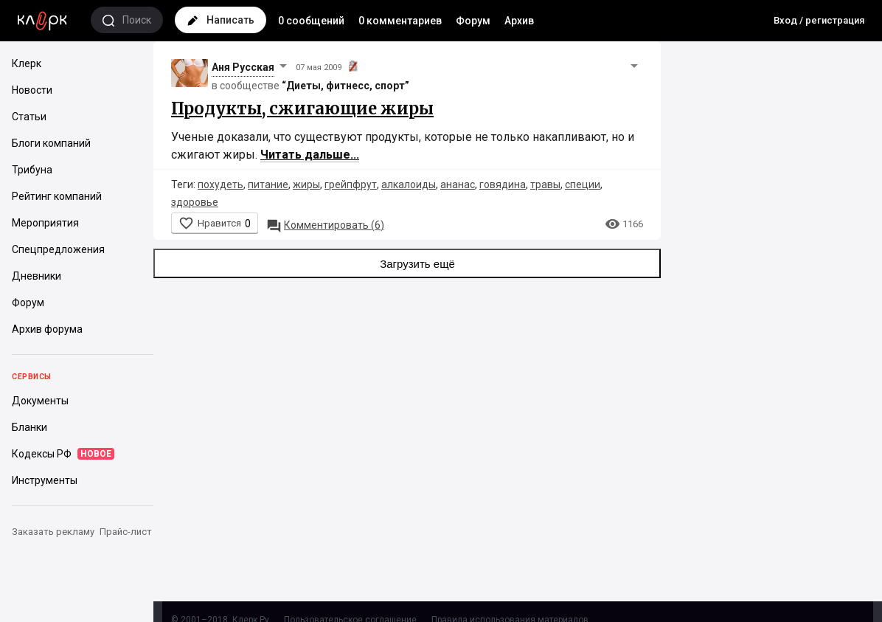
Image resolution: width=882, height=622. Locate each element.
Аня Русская (243, 67)
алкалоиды (408, 184)
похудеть (220, 184)
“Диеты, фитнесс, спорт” (345, 85)
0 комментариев (400, 21)
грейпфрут (350, 184)
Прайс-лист (126, 531)
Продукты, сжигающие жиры (302, 108)
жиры (306, 184)
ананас (457, 184)
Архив (519, 21)
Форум (473, 21)
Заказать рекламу (53, 531)
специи (582, 184)
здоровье (194, 202)
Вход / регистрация (819, 20)
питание (268, 184)
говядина (502, 184)
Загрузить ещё (407, 263)
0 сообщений (311, 21)
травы (545, 184)
